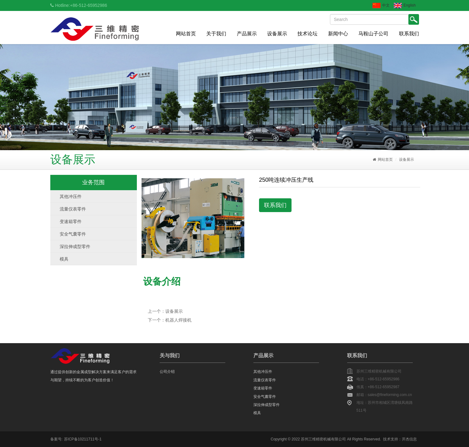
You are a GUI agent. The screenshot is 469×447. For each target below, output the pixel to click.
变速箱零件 (71, 221)
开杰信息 (409, 439)
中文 (381, 5)
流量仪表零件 (73, 208)
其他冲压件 (71, 196)
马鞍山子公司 (373, 33)
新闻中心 (338, 33)
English (405, 5)
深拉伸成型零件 (75, 246)
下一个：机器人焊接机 (170, 320)
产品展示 (247, 33)
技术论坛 (307, 33)
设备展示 (277, 33)
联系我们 (409, 33)
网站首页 (186, 33)
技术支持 (390, 439)
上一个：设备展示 (165, 311)
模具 (64, 259)
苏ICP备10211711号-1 (83, 439)
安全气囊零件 (73, 233)
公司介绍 (167, 371)
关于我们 (216, 33)
